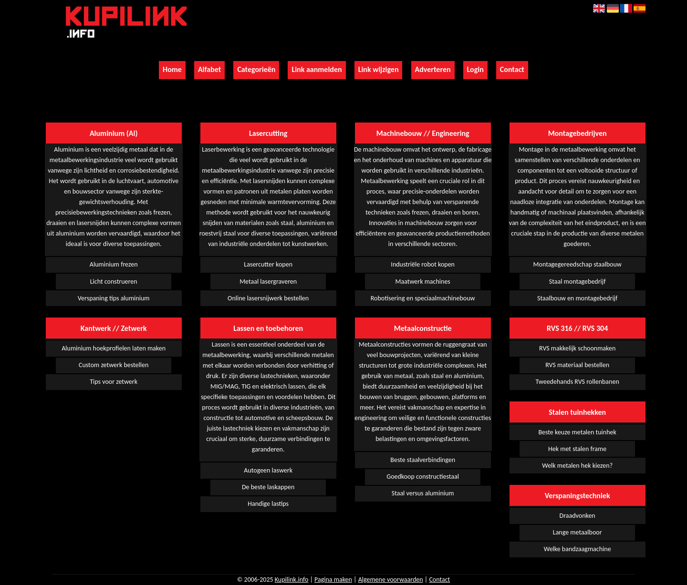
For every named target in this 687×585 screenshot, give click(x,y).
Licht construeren (113, 281)
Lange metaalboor (577, 532)
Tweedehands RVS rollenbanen (577, 382)
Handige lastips (268, 504)
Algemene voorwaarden (390, 579)
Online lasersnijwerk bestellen (268, 298)
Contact (512, 69)
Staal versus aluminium (423, 493)
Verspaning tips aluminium (114, 298)
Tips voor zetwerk (113, 382)
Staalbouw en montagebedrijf (577, 298)
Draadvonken (577, 516)
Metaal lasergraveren (268, 281)
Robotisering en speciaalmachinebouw (423, 298)
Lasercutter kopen (268, 264)
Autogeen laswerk (268, 470)
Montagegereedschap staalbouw (577, 264)
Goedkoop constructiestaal (422, 476)
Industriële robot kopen (423, 264)
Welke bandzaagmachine (577, 549)
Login (475, 69)
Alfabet (209, 69)
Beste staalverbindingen (422, 460)
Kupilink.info (292, 579)
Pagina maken (333, 579)
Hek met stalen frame (577, 449)
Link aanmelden (316, 69)
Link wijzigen (378, 69)
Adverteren (433, 69)
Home (172, 69)
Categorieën (256, 69)
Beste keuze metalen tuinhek (577, 432)
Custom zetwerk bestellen (113, 365)
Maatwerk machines (422, 281)
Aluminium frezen (114, 264)
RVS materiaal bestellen (577, 365)
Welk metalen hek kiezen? (577, 466)
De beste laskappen (268, 487)
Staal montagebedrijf (577, 281)
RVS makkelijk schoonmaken (577, 348)
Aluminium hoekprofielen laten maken (114, 348)
